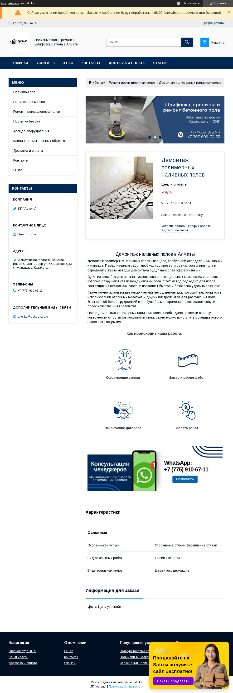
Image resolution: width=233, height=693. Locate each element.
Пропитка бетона (26, 121)
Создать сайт (10, 3)
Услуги (43, 63)
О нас (68, 63)
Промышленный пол (29, 102)
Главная (20, 63)
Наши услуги (18, 657)
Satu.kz (137, 682)
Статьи (160, 63)
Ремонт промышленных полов (132, 82)
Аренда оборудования (31, 131)
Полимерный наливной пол (140, 657)
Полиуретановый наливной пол (143, 651)
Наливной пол (24, 92)
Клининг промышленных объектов (40, 141)
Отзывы (70, 663)
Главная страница (22, 651)
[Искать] (187, 42)
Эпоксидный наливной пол (139, 663)
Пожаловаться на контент (126, 686)
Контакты (91, 63)
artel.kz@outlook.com (33, 316)
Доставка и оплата (127, 63)
